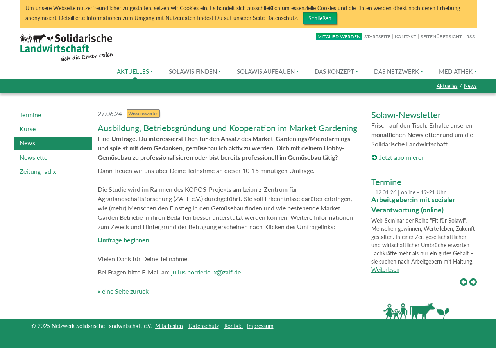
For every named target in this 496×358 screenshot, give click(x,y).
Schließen (319, 18)
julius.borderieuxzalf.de (206, 272)
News (470, 86)
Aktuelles (135, 71)
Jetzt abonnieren (402, 157)
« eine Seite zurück (123, 291)
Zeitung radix (38, 171)
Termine (30, 114)
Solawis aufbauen (268, 71)
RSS (470, 36)
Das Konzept (336, 71)
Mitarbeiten (169, 325)
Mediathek (458, 71)
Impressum (260, 325)
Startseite (377, 36)
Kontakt (405, 36)
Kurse (28, 128)
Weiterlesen (385, 269)
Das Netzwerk (398, 71)
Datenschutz (203, 325)
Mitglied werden (338, 36)
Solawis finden (195, 71)
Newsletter (35, 157)
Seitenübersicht (441, 36)
